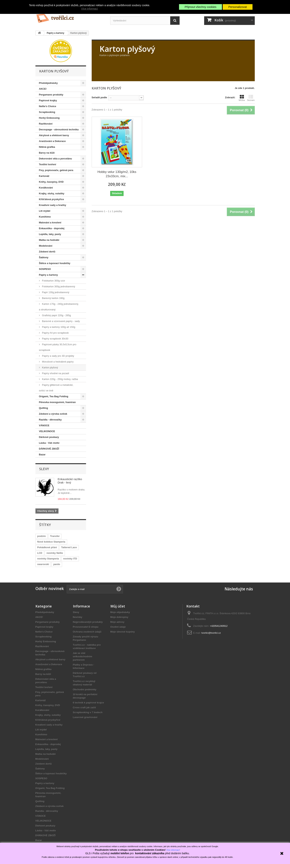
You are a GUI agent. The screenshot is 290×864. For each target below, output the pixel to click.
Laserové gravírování (85, 717)
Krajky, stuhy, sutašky (51, 193)
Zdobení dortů (47, 251)
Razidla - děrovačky (50, 419)
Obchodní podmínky (85, 689)
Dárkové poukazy (49, 437)
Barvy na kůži (47, 152)
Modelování (45, 245)
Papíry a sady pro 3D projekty (57, 355)
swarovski (43, 564)
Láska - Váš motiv (49, 442)
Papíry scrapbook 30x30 (54, 338)
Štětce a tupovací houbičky (54, 263)
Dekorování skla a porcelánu (55, 158)
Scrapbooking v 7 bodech (88, 712)
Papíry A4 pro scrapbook (55, 332)
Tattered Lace (69, 547)
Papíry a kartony (48, 274)
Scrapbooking (47, 112)
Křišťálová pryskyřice (51, 199)
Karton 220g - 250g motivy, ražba (59, 379)
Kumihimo (45, 216)
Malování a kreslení (50, 222)
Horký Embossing (49, 117)
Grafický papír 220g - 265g (56, 315)
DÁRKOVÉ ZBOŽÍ (49, 448)
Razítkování (45, 123)
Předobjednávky (48, 83)
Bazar (42, 454)
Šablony (44, 257)
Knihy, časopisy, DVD (51, 181)
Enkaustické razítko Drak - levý (70, 480)
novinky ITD (70, 558)
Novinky (77, 617)
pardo (56, 564)
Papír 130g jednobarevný (55, 292)
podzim (41, 536)
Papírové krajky (48, 100)
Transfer (55, 536)
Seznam (251, 98)
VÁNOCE (44, 425)
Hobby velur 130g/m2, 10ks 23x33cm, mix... (116, 174)
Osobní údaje (118, 626)
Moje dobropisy (119, 617)
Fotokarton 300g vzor (53, 280)
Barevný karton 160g (53, 298)
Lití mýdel (44, 210)
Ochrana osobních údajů (87, 631)
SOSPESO (45, 269)
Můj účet (117, 606)
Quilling (43, 408)
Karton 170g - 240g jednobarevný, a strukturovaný (59, 307)
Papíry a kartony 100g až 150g (58, 327)
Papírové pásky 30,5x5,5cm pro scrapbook (57, 347)
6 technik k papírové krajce (88, 702)
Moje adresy (117, 622)
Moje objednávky (120, 612)
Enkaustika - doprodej (51, 228)
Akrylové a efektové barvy (54, 135)
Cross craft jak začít (84, 707)
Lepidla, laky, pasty (50, 234)
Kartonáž (44, 176)
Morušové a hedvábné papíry (57, 361)
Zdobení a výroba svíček (53, 413)
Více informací (89, 8)
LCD (39, 553)
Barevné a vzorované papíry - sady (60, 321)
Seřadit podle (99, 97)
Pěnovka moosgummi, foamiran (57, 402)
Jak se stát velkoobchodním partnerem (82, 656)
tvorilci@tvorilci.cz (211, 632)
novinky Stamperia (48, 558)
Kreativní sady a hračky (52, 205)
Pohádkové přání (47, 547)
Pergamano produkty (51, 94)
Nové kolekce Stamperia (51, 541)
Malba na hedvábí (49, 240)
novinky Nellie (54, 553)
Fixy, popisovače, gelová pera (56, 170)
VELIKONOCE (47, 431)
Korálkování (46, 187)
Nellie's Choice (47, 106)
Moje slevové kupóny (122, 631)
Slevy (44, 469)
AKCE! (43, 88)
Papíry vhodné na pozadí (55, 373)
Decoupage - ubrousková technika (59, 129)
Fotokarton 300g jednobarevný (58, 286)
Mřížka (242, 98)
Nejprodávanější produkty (88, 622)
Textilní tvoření (47, 164)
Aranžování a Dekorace (52, 141)
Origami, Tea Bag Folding (53, 396)
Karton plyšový (49, 367)
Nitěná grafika (47, 147)
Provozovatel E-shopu (86, 626)
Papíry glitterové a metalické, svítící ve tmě (56, 388)
